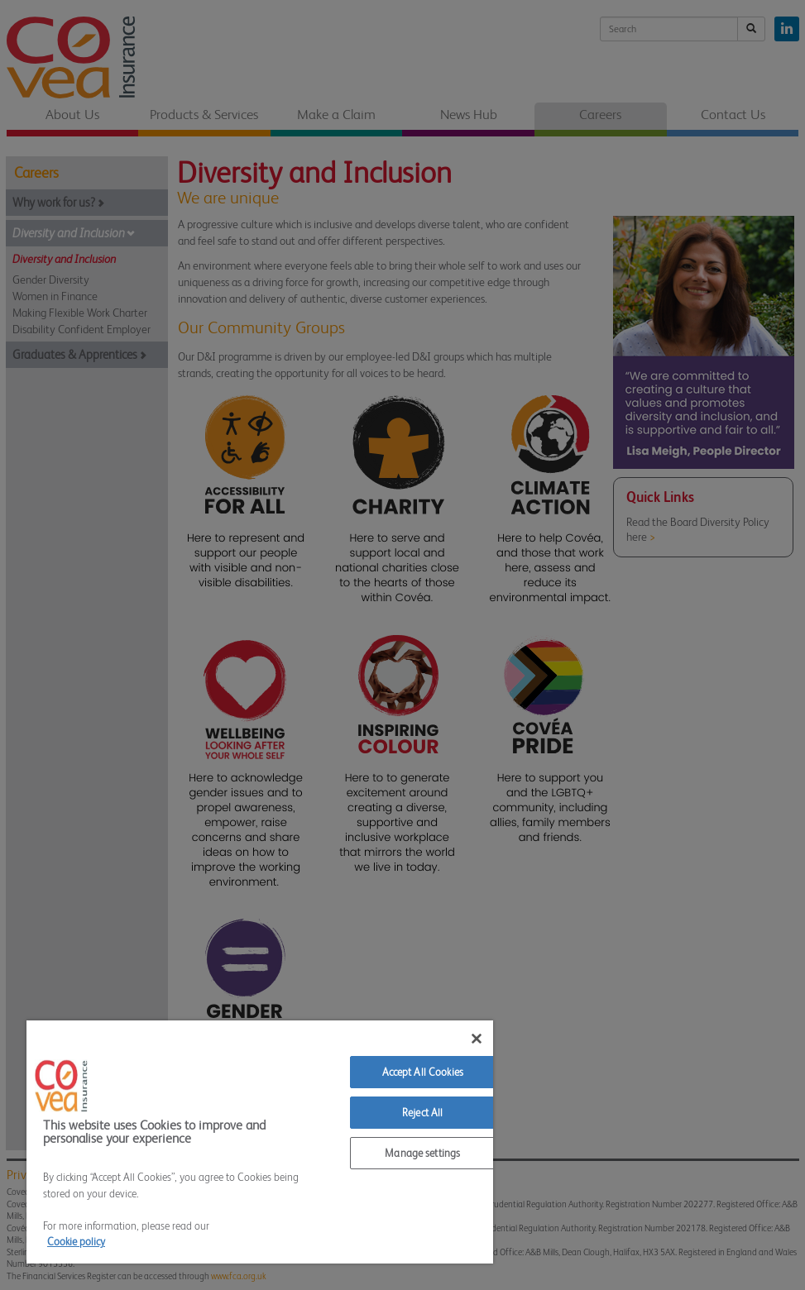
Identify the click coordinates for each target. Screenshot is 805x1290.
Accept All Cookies (422, 1072)
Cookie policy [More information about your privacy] (76, 1241)
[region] (259, 1142)
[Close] (477, 1039)
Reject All (422, 1112)
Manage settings (422, 1153)
